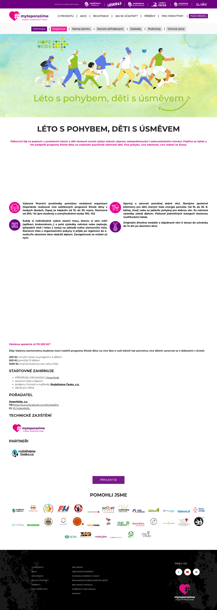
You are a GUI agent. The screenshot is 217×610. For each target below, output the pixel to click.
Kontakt (76, 593)
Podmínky (154, 28)
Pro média (77, 567)
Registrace (101, 16)
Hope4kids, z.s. (18, 401)
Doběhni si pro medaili (84, 589)
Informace (39, 28)
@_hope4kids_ (22, 408)
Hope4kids (52, 377)
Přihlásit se (108, 479)
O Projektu (66, 16)
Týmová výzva (176, 28)
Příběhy (149, 16)
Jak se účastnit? (126, 16)
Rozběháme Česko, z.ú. (64, 384)
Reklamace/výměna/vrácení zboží (90, 580)
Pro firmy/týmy (172, 16)
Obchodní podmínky (82, 571)
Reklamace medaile (82, 585)
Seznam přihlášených (110, 28)
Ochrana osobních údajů (85, 576)
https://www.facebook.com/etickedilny (36, 405)
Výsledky (135, 28)
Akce (83, 16)
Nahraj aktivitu (81, 28)
